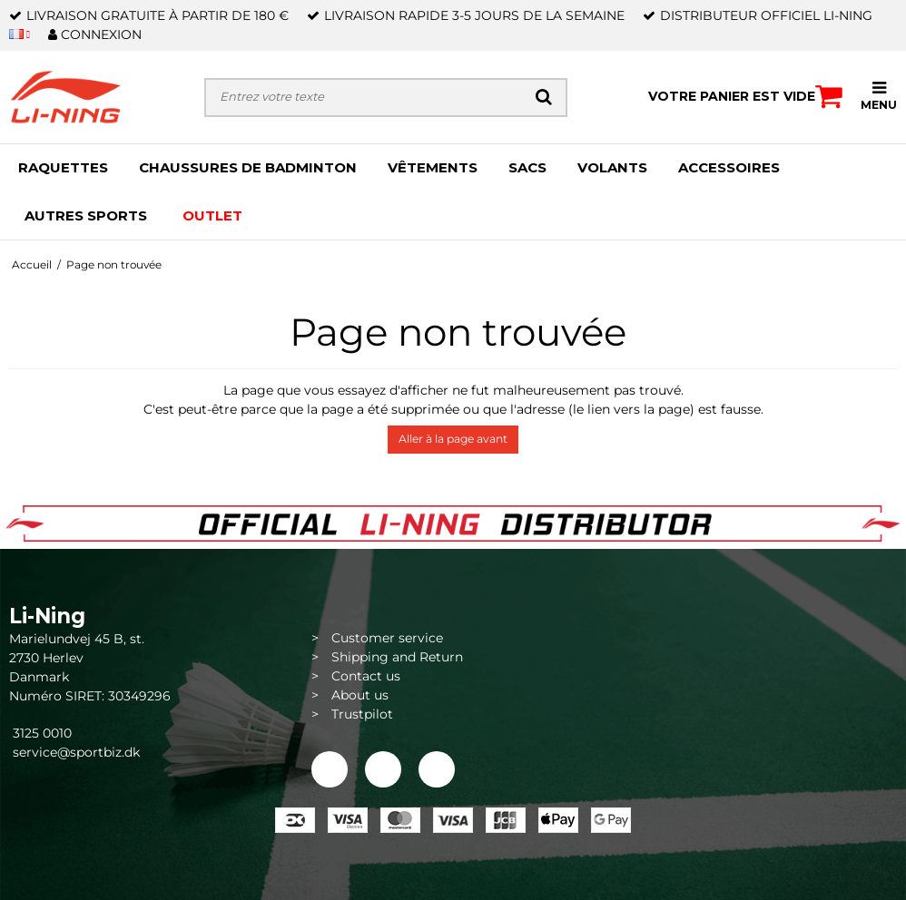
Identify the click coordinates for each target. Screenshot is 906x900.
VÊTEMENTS (433, 167)
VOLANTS (612, 167)
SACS (527, 167)
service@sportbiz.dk (76, 752)
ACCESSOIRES (729, 167)
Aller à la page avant (453, 438)
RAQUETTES (63, 167)
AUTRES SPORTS (86, 215)
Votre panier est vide (745, 96)
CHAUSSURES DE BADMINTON (248, 167)
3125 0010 (40, 733)
